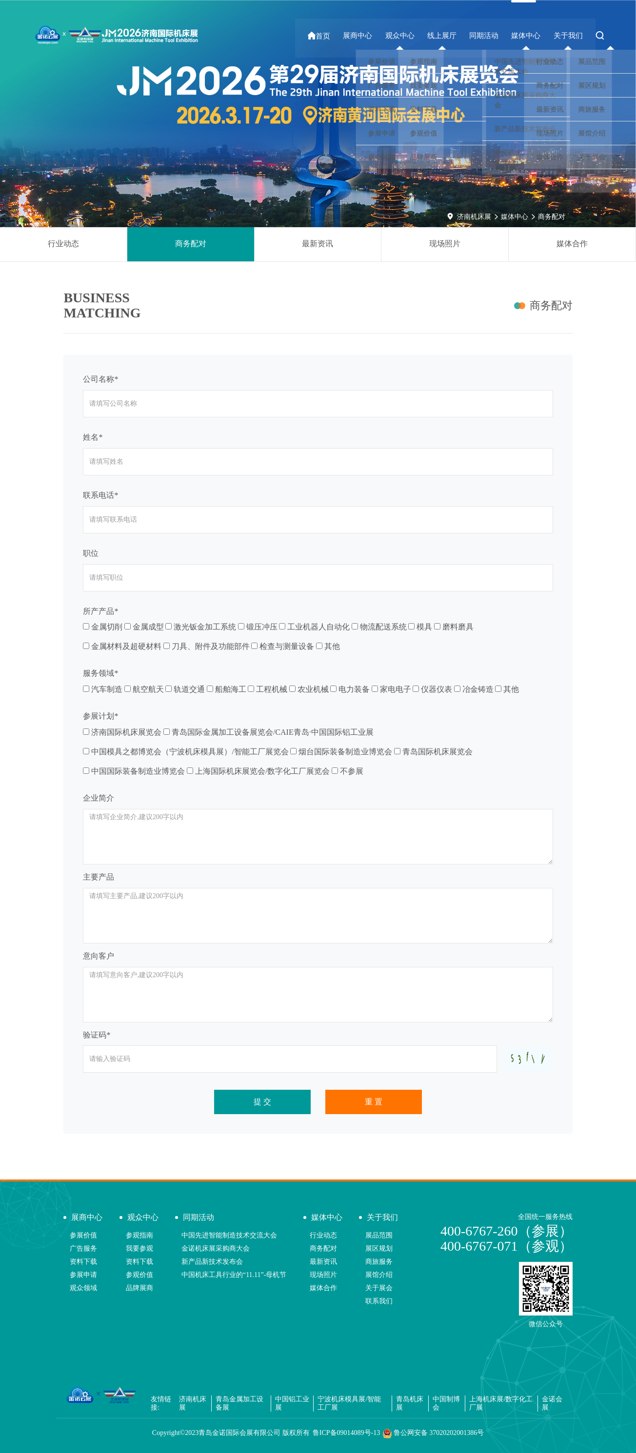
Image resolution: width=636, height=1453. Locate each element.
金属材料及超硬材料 (122, 646)
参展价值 (83, 1235)
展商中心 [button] (367, 35)
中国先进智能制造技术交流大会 (229, 1235)
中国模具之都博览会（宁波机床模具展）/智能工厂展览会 (185, 751)
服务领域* (100, 673)
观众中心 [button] (408, 35)
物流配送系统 (379, 627)
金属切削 (102, 627)
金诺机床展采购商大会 (215, 1248)
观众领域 (83, 1288)
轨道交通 (185, 689)
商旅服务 (379, 1261)
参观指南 (139, 1235)
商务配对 (551, 216)
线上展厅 (448, 35)
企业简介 (98, 798)
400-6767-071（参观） (506, 1246)
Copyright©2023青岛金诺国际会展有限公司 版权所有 (231, 1432)
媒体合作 (572, 243)
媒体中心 (514, 216)
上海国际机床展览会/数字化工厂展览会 (258, 771)
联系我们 (379, 1301)
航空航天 (144, 689)
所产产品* (100, 611)
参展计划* (100, 716)
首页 (331, 36)
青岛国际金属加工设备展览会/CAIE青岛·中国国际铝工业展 (268, 732)
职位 (91, 553)
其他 (328, 646)
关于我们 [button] (569, 35)
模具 (420, 627)
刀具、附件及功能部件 (206, 646)
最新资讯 (317, 243)
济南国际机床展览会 (122, 732)
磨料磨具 (454, 627)
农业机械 (309, 689)
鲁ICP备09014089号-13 (346, 1432)
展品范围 (379, 1235)
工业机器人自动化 (314, 627)
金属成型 (144, 627)
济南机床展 (474, 216)
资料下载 (83, 1261)
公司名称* (100, 379)
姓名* (92, 437)
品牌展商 (139, 1288)
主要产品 (98, 877)
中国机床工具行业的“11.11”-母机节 (234, 1274)
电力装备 (350, 689)
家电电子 (391, 689)
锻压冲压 (258, 627)
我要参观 (139, 1248)
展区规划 (379, 1248)
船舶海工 (226, 689)
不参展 (347, 771)
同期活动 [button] (488, 35)
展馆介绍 (379, 1274)
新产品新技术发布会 (212, 1261)
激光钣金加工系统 (200, 627)
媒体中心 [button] (529, 35)
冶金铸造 (474, 689)
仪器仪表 (432, 689)
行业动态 (63, 243)
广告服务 (83, 1248)
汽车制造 (102, 689)
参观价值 (139, 1274)
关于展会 (379, 1288)
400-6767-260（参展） (506, 1230)
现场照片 (444, 243)
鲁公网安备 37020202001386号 (433, 1433)
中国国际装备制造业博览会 (134, 771)
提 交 (262, 1102)
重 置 (373, 1102)
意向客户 (98, 956)
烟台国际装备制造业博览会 (341, 751)
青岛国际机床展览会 (433, 751)
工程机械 (267, 689)
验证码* (96, 1035)
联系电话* (100, 495)
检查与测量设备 (282, 646)
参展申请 (83, 1274)
